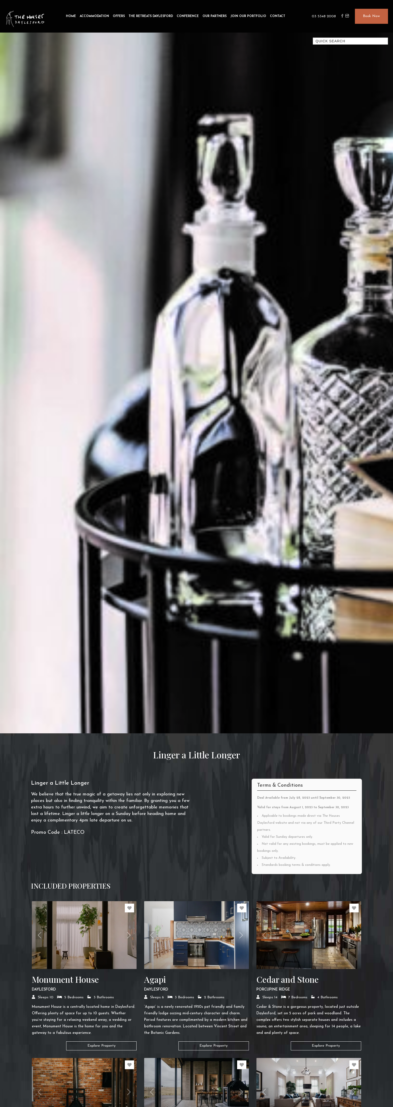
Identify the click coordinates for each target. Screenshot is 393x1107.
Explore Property (101, 1046)
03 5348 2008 (324, 16)
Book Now (371, 16)
